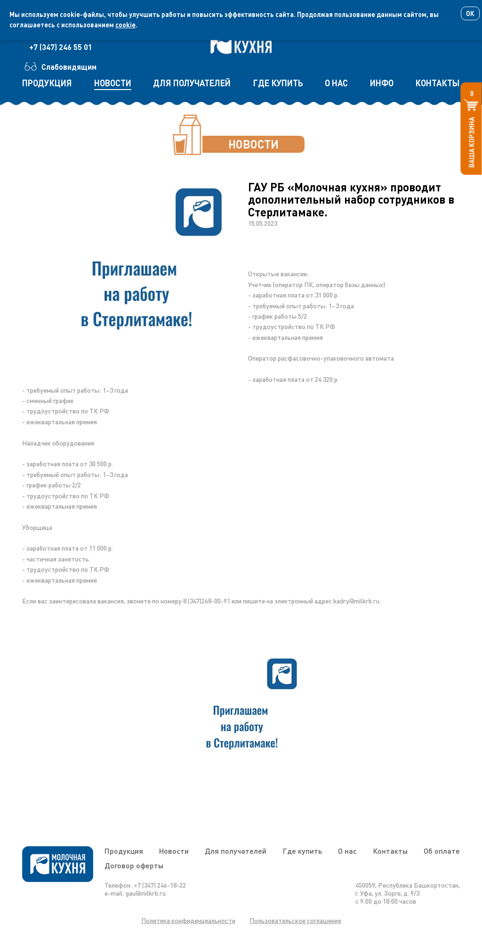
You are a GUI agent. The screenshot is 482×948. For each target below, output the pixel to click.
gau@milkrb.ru (146, 893)
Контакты (390, 850)
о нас (336, 83)
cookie (125, 25)
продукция (47, 83)
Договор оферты (133, 865)
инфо (382, 83)
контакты (437, 83)
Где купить (302, 850)
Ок (470, 13)
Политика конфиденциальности (188, 920)
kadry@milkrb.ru (356, 601)
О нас (347, 850)
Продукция (123, 850)
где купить (278, 83)
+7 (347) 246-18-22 (160, 885)
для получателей (192, 83)
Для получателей (235, 850)
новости (112, 83)
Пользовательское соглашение (295, 920)
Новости (174, 850)
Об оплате (442, 850)
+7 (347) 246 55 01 (60, 46)
